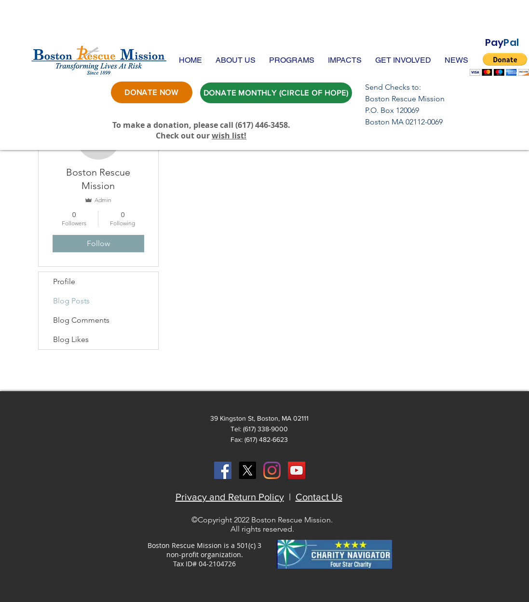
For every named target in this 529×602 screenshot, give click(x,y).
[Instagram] (272, 470)
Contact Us (319, 497)
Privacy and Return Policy (230, 497)
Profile (64, 281)
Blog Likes (71, 339)
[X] (247, 470)
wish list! (229, 135)
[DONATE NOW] (151, 92)
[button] (235, 60)
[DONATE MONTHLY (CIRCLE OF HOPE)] (276, 92)
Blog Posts (71, 300)
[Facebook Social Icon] (222, 470)
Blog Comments (81, 320)
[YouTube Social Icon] (296, 470)
